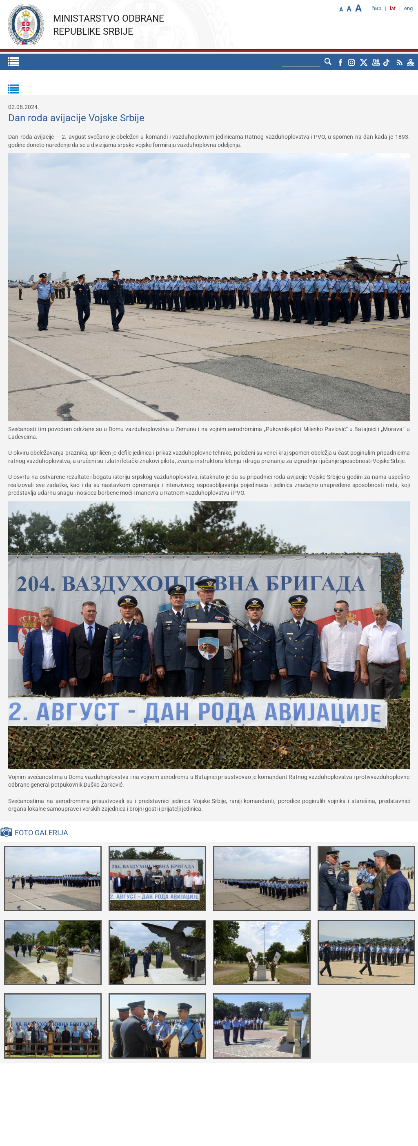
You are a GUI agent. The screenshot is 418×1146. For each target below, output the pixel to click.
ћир (376, 8)
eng (408, 8)
